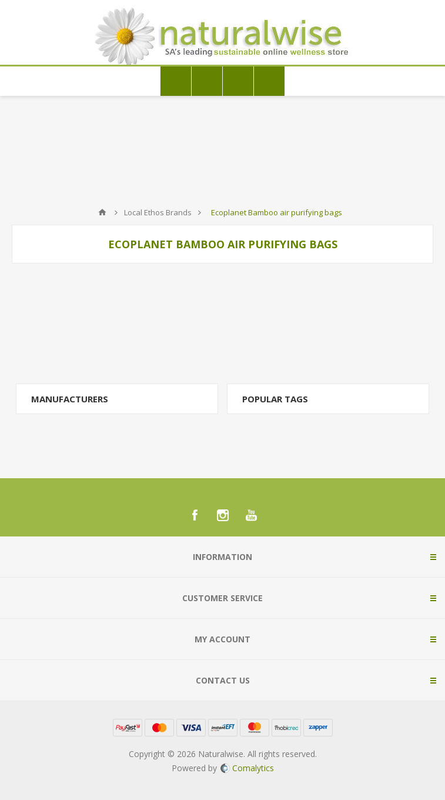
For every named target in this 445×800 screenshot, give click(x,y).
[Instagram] (222, 515)
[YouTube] (251, 515)
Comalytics (247, 768)
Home (102, 212)
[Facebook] (194, 515)
